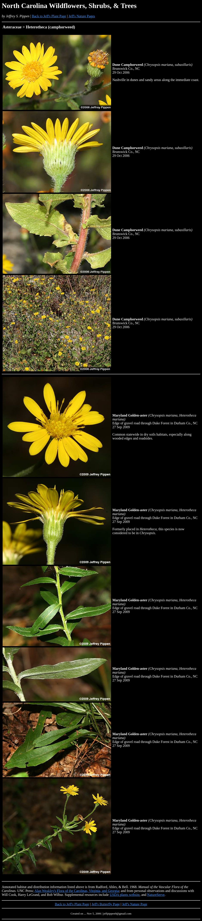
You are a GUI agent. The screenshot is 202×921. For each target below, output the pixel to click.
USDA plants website (125, 895)
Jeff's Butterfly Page (106, 904)
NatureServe (155, 895)
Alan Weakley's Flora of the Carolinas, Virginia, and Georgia (76, 891)
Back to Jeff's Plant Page (49, 16)
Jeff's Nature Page (134, 904)
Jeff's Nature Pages (82, 16)
